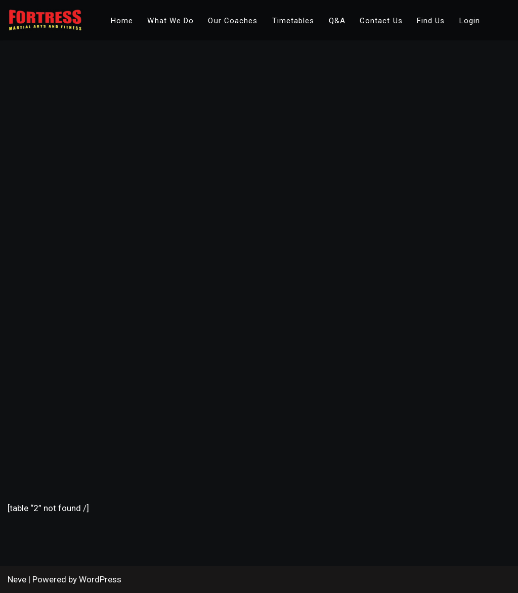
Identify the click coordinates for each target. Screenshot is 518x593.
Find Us (431, 20)
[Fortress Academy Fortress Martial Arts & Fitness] (45, 20)
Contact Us (381, 20)
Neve (17, 579)
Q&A (337, 20)
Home (122, 20)
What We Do (170, 20)
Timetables (293, 20)
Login (470, 20)
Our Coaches (232, 20)
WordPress (100, 579)
